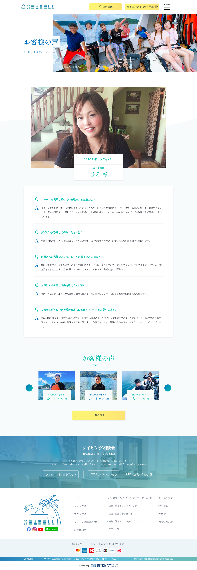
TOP (58, 67)
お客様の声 (67, 67)
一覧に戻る (98, 415)
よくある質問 (165, 498)
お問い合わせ (165, 522)
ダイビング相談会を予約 (144, 7)
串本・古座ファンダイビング (123, 506)
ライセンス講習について (87, 522)
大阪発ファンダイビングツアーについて (130, 498)
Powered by (98, 565)
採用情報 (163, 506)
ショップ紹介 (81, 506)
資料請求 (108, 7)
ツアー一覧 (114, 529)
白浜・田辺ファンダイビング (123, 513)
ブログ (162, 514)
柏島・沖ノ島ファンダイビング (124, 521)
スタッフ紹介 (81, 514)
